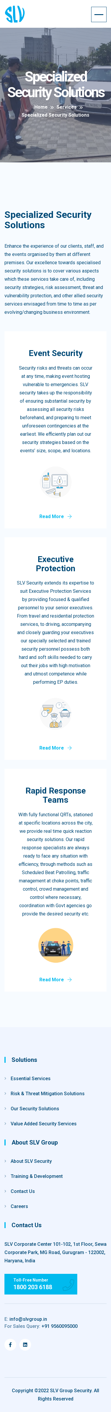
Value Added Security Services (44, 1124)
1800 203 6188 (32, 1287)
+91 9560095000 (41, 1326)
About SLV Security (31, 1161)
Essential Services (31, 1078)
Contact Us (23, 1191)
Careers (19, 1206)
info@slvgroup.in (25, 1319)
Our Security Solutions (35, 1108)
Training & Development (37, 1176)
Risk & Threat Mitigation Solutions (48, 1093)
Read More (55, 516)
